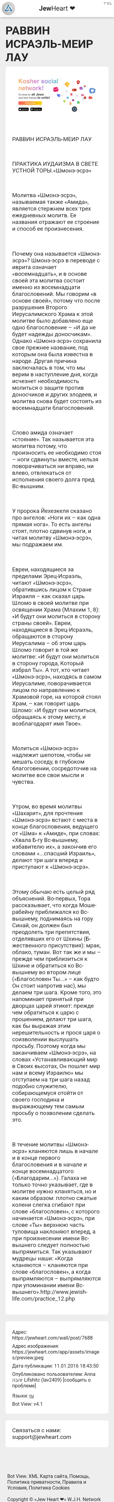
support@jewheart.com (41, 1437)
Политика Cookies (49, 1488)
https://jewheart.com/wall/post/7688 (52, 1338)
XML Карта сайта (48, 1476)
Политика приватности (33, 1482)
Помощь (78, 1476)
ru (31, 1396)
